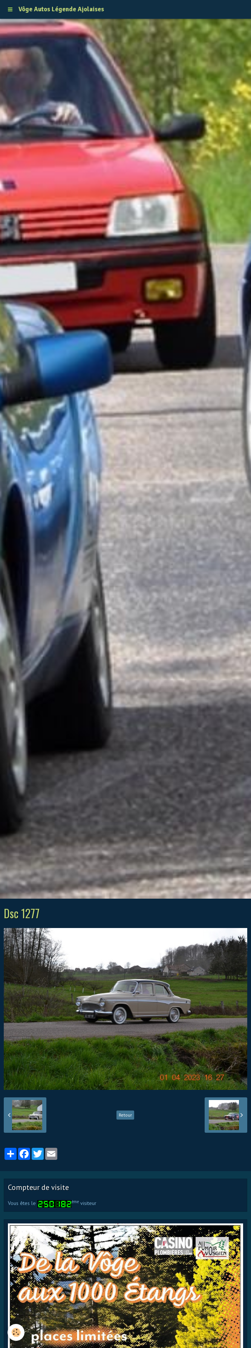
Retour (125, 1115)
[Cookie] (16, 1332)
